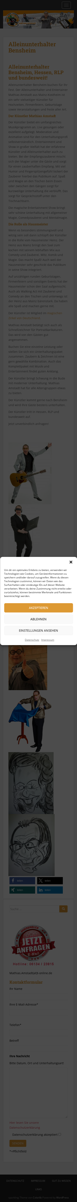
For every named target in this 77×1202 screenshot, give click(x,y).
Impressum (47, 640)
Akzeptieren (38, 608)
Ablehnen (38, 619)
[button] (71, 562)
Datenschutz (32, 640)
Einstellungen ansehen (38, 630)
